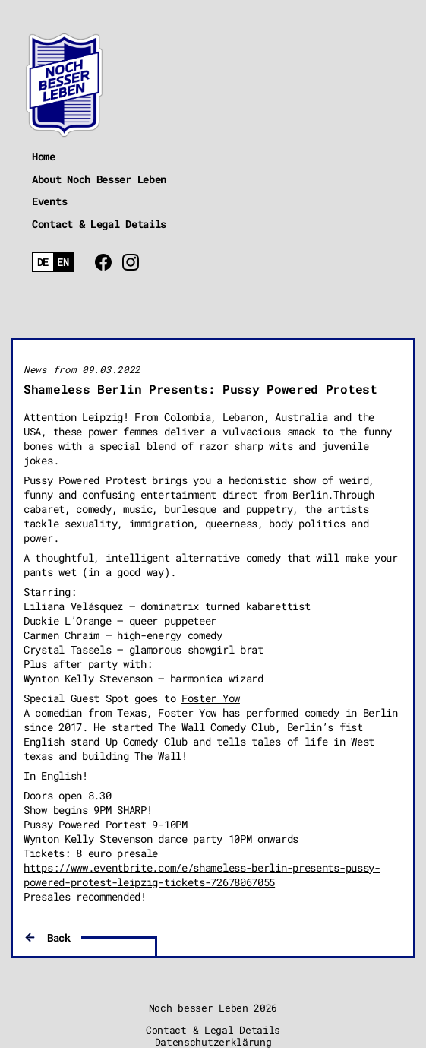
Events (49, 201)
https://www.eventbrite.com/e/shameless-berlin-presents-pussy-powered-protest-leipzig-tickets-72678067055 (202, 874)
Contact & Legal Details (99, 224)
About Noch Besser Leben (99, 179)
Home (43, 156)
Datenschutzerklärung (213, 1042)
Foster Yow (210, 698)
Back (59, 937)
